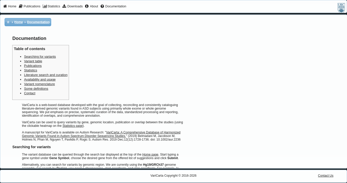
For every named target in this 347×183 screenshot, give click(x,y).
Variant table (33, 61)
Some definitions (36, 88)
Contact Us (326, 175)
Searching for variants (40, 56)
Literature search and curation (45, 75)
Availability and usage (39, 79)
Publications (32, 66)
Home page (150, 154)
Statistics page (72, 126)
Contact (29, 93)
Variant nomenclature (39, 84)
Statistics (30, 70)
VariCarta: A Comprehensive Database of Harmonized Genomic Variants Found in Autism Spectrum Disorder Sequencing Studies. (101, 134)
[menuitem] (10, 6)
